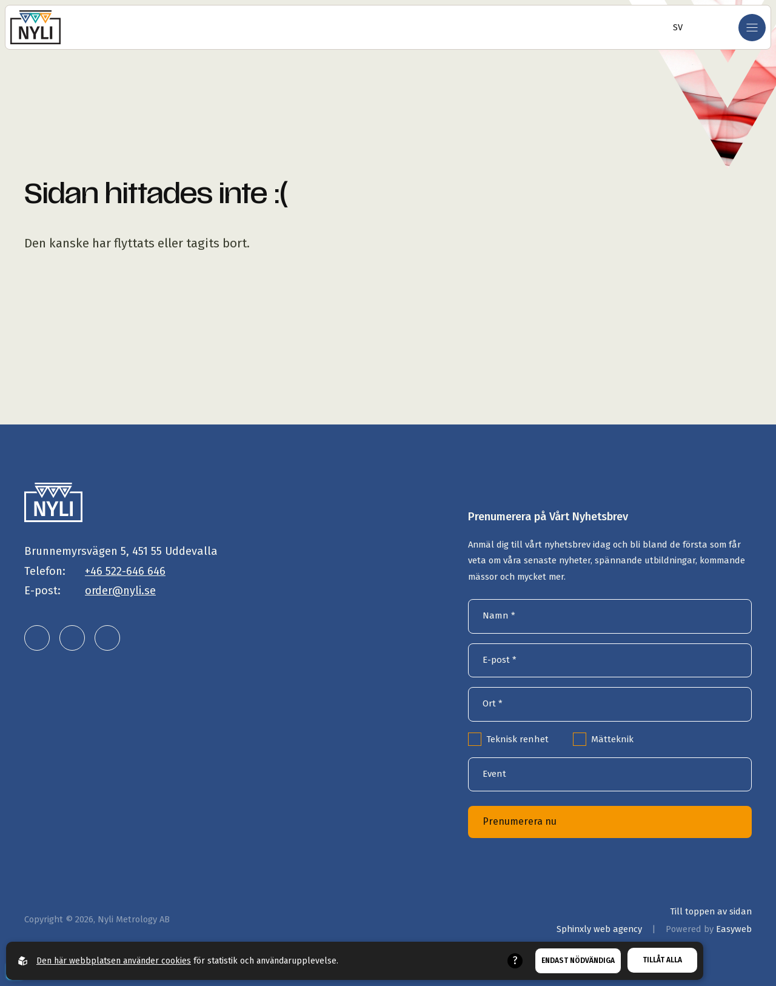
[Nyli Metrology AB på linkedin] (37, 638)
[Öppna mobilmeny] (752, 27)
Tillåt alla (662, 960)
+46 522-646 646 (125, 571)
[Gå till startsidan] (35, 27)
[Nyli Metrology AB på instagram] (72, 638)
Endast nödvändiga (578, 960)
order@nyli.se (120, 590)
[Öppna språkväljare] (674, 27)
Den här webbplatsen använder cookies (113, 961)
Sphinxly (599, 929)
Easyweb (734, 929)
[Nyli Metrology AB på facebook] (107, 638)
